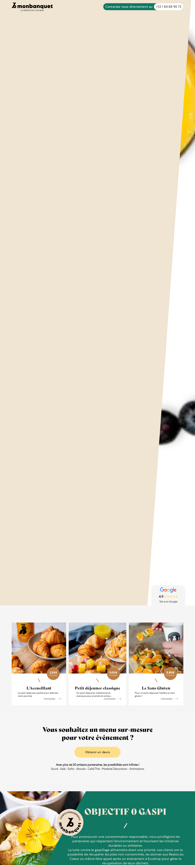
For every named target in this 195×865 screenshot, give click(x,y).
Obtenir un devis (97, 752)
